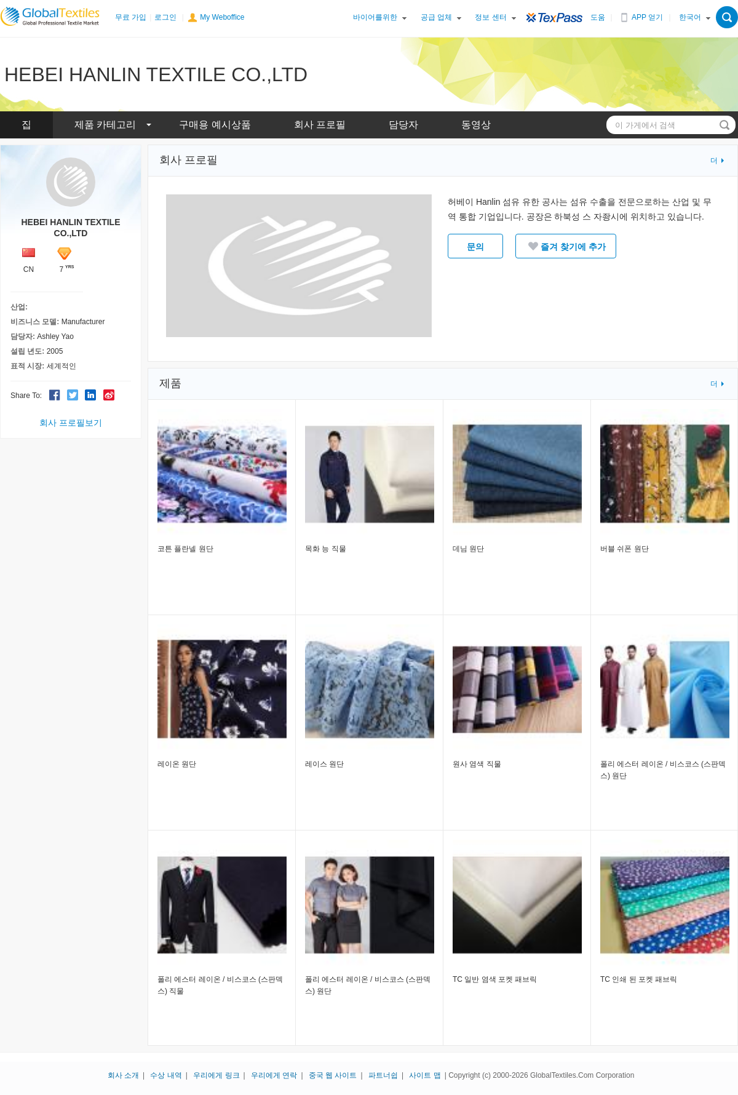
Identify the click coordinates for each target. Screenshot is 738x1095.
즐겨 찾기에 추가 (566, 246)
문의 (475, 247)
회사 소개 (123, 1075)
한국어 (690, 17)
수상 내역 (165, 1075)
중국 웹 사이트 (333, 1075)
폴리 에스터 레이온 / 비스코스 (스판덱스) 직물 (220, 985)
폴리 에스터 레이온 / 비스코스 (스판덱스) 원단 (663, 770)
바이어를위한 (375, 17)
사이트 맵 (424, 1075)
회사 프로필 (320, 124)
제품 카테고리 (105, 124)
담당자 (403, 124)
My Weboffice (222, 17)
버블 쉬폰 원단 (624, 548)
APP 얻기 (647, 17)
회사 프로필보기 (70, 423)
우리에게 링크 (216, 1075)
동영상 (476, 124)
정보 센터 (490, 17)
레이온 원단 (176, 764)
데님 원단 (468, 548)
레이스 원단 (324, 764)
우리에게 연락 (274, 1075)
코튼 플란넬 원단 (185, 548)
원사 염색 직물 (477, 764)
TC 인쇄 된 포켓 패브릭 (638, 979)
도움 (597, 17)
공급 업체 (436, 17)
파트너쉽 (383, 1075)
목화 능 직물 (325, 548)
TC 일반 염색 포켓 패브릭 (495, 979)
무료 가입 (130, 17)
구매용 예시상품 (214, 124)
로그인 (165, 17)
